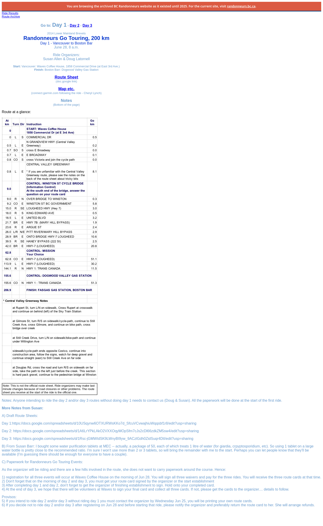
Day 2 (74, 25)
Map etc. (66, 89)
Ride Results (10, 13)
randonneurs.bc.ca (241, 6)
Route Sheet (66, 77)
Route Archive (11, 16)
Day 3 (87, 25)
